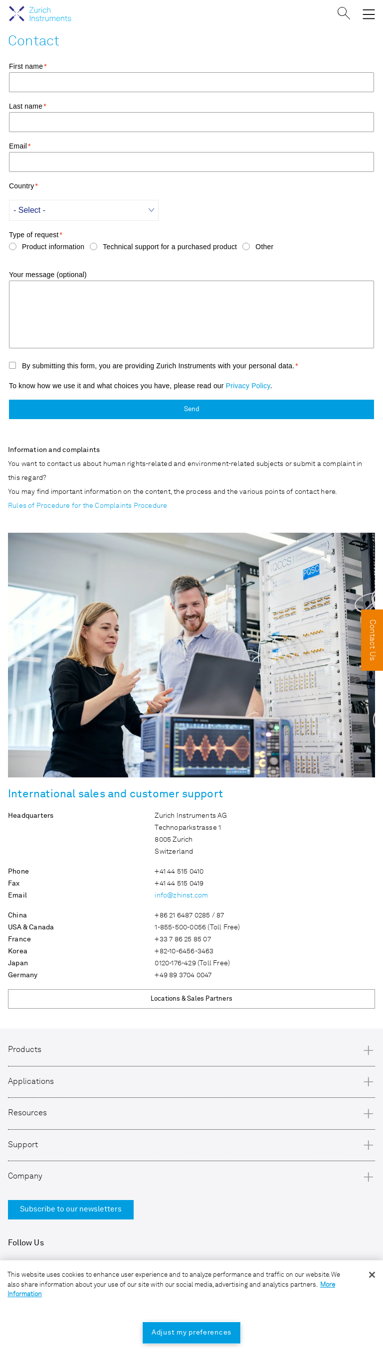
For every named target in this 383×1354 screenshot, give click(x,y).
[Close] (372, 1275)
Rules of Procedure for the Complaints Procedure (87, 505)
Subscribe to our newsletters (71, 1209)
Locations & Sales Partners (191, 999)
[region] (191, 1307)
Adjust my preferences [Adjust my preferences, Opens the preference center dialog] (191, 1332)
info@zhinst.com (181, 895)
